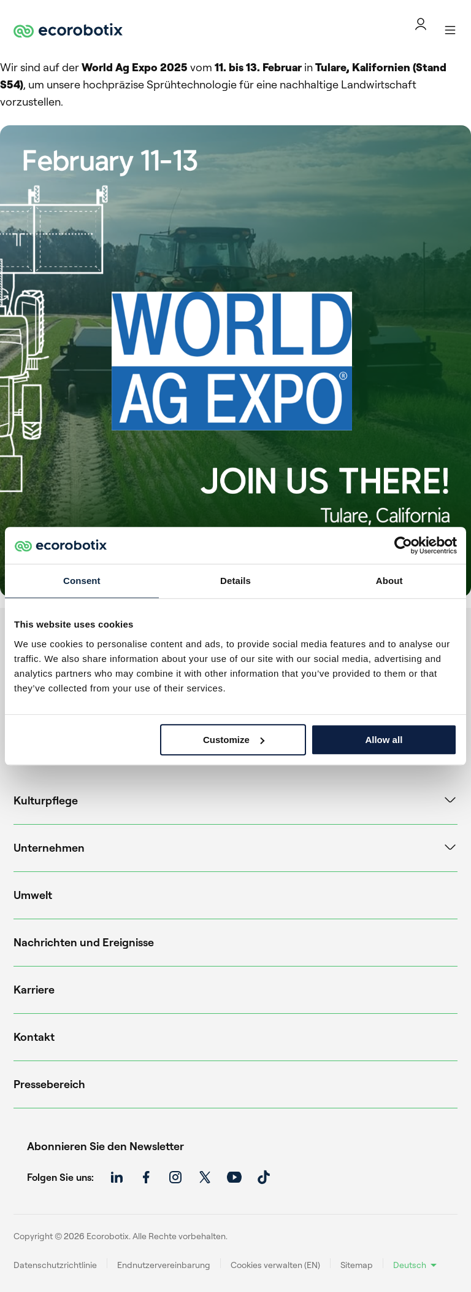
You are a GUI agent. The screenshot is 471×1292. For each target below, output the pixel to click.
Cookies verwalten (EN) (275, 1264)
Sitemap (356, 1264)
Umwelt (32, 894)
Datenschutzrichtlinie (55, 1264)
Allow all (383, 739)
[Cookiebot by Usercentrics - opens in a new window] (403, 545)
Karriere (34, 989)
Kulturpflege (45, 800)
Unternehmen (49, 847)
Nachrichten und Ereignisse (83, 942)
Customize (233, 739)
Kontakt (34, 1036)
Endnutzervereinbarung (163, 1264)
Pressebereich (49, 1084)
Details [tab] (235, 580)
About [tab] (389, 580)
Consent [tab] (82, 580)
